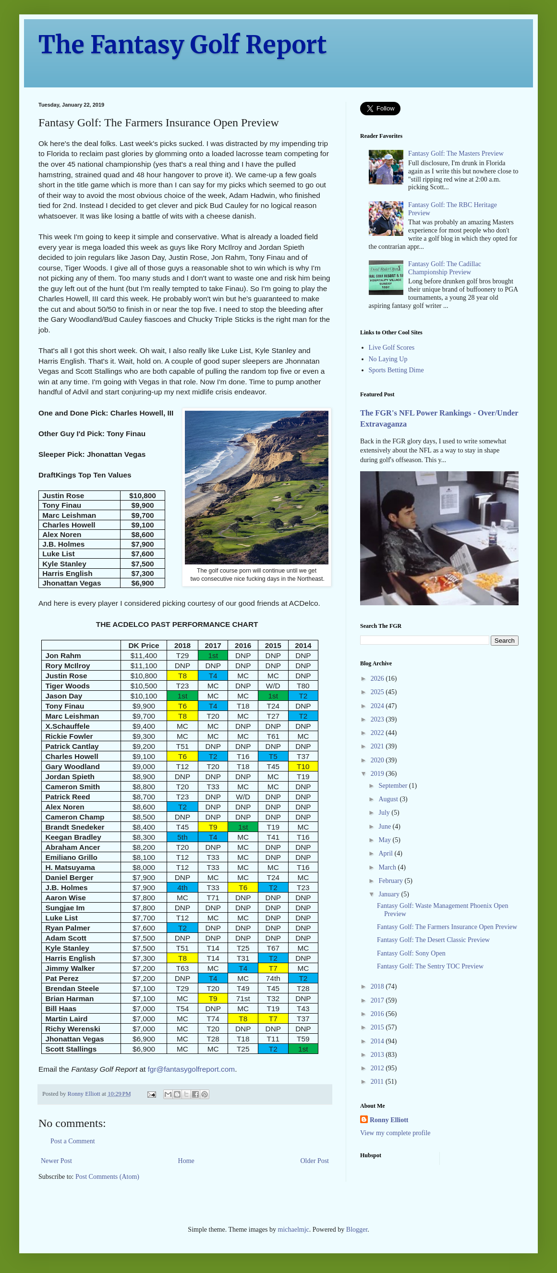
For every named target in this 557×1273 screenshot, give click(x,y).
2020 (378, 760)
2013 (378, 1054)
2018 (378, 986)
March (388, 867)
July (384, 812)
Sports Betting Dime (396, 370)
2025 (378, 692)
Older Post (315, 1160)
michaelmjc (293, 1229)
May (385, 840)
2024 (378, 706)
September (393, 785)
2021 (378, 746)
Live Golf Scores (392, 347)
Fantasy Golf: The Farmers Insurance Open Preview (447, 926)
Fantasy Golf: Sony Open (411, 953)
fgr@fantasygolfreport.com (191, 1069)
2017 (378, 1000)
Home (186, 1160)
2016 (378, 1013)
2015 (378, 1027)
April (386, 853)
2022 (378, 732)
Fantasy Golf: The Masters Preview (456, 153)
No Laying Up (388, 359)
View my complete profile (395, 1133)
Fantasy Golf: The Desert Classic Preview (433, 939)
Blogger (356, 1229)
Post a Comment (72, 1141)
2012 (378, 1068)
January (389, 894)
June (385, 826)
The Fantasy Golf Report (182, 45)
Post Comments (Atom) (107, 1176)
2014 (378, 1041)
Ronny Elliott (389, 1120)
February (391, 880)
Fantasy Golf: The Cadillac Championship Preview (444, 268)
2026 (378, 678)
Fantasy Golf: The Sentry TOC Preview (430, 966)
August (389, 799)
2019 (378, 773)
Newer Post (56, 1160)
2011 (378, 1081)
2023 (378, 719)
